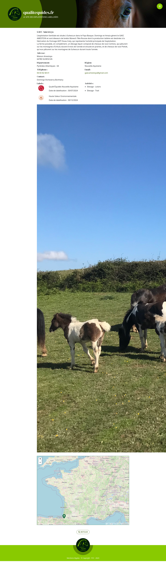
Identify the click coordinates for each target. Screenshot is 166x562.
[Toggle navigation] (160, 6)
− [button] (40, 463)
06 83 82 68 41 (43, 74)
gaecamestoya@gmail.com (96, 74)
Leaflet (108, 525)
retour (83, 533)
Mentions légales (73, 559)
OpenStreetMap (117, 525)
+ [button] (40, 460)
